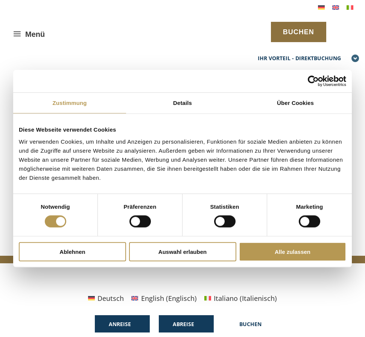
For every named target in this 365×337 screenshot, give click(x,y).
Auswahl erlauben (182, 251)
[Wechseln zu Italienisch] (350, 7)
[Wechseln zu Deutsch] (321, 7)
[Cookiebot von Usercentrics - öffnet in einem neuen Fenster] (313, 81)
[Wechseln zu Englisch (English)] (164, 298)
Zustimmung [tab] (70, 103)
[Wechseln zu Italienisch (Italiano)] (241, 298)
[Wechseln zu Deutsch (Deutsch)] (106, 298)
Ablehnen (72, 251)
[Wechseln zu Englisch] (335, 7)
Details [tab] (182, 103)
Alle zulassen (292, 251)
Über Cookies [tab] (295, 103)
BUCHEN (298, 32)
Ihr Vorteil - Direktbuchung (308, 59)
